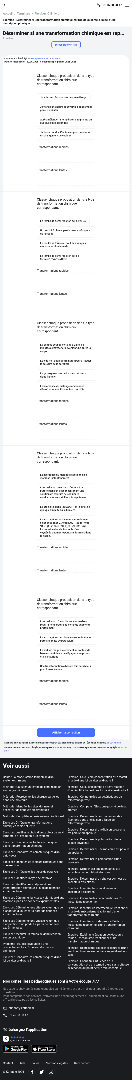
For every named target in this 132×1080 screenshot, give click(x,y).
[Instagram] (51, 1072)
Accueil (8, 13)
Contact (8, 1063)
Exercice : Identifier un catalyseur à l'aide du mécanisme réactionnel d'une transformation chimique (96, 925)
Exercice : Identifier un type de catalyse (27, 878)
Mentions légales (57, 1063)
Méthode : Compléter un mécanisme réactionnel (33, 816)
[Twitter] (41, 1072)
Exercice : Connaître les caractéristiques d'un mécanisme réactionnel (95, 899)
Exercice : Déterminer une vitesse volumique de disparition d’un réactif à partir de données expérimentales (33, 911)
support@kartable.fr (21, 1008)
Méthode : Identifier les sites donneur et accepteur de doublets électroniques (28, 808)
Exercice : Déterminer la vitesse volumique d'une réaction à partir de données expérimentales (33, 899)
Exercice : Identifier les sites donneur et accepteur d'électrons (92, 890)
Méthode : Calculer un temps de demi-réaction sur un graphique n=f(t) (32, 788)
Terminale (23, 13)
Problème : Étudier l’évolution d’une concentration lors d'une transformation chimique (28, 947)
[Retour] (6, 5)
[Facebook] (32, 1072)
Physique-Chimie (46, 13)
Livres (35, 1063)
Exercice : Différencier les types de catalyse (30, 871)
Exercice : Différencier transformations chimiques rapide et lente (27, 824)
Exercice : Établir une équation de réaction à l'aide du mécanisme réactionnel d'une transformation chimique (95, 938)
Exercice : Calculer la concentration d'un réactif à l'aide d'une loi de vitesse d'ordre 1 (97, 778)
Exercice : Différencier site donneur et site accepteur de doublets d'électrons (93, 870)
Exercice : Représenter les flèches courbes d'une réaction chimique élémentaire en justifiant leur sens (97, 951)
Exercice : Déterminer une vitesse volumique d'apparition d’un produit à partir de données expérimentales (31, 924)
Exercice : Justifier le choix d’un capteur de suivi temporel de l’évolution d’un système (33, 834)
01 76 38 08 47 (112, 5)
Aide (22, 1063)
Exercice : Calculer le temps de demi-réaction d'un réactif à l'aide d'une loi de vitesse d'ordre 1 (97, 788)
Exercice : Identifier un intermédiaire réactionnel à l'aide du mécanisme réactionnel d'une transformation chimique (97, 911)
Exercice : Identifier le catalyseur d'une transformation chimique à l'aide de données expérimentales (31, 888)
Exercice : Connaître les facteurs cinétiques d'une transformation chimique (30, 844)
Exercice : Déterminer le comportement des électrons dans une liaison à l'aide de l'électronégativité (94, 820)
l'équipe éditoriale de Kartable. (46, 58)
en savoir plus (114, 743)
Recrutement (82, 1063)
